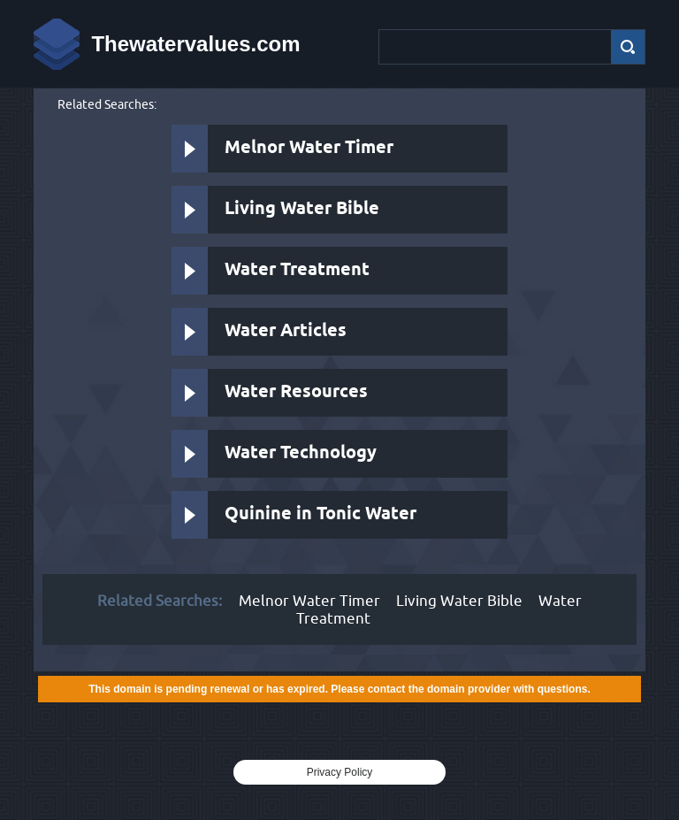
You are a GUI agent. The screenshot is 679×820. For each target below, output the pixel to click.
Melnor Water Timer (309, 148)
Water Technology (301, 453)
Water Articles (286, 331)
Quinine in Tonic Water (320, 514)
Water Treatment (297, 270)
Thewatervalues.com (195, 44)
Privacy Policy (340, 772)
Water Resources (296, 392)
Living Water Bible (302, 209)
